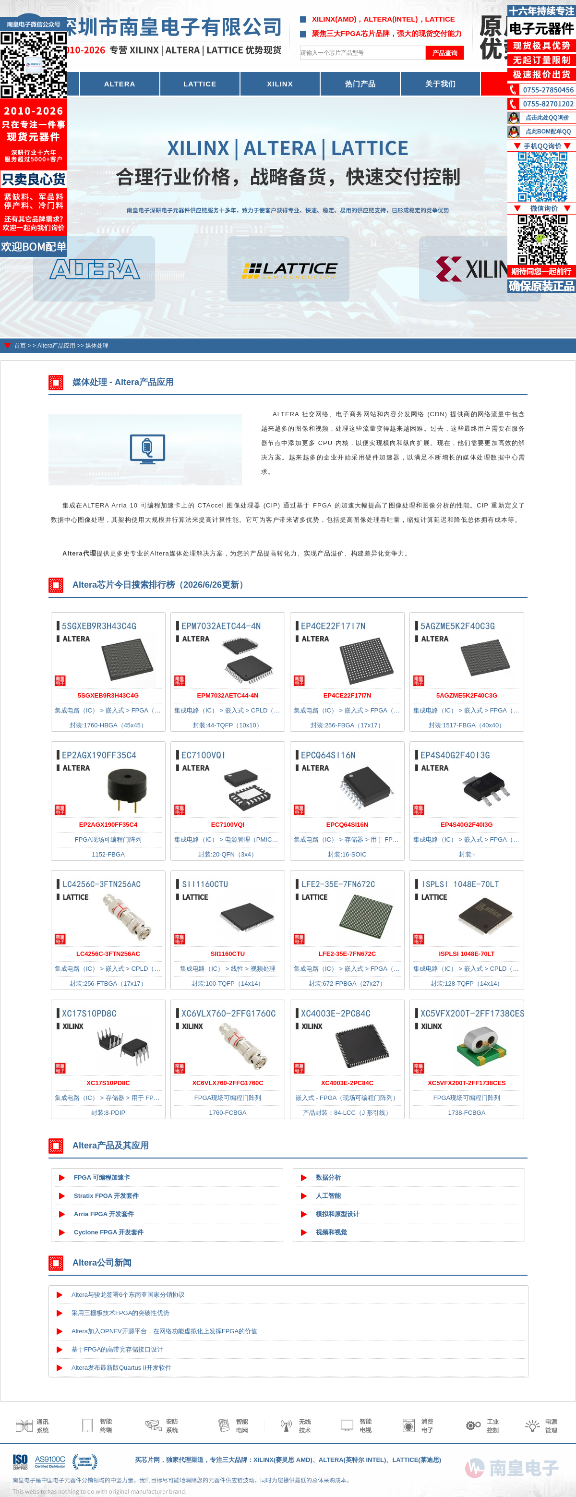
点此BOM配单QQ (548, 131)
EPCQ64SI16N (347, 824)
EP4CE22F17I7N (348, 695)
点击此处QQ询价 (547, 117)
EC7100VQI (227, 824)
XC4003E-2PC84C (347, 1083)
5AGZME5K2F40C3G (466, 695)
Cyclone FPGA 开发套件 (109, 1232)
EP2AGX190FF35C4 (108, 824)
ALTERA (120, 84)
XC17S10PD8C (108, 1083)
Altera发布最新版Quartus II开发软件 (121, 1367)
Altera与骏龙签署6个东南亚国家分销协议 (128, 1294)
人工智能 (328, 1195)
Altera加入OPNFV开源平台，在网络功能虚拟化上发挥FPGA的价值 (164, 1331)
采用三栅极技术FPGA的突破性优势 (120, 1312)
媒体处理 (96, 345)
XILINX (280, 84)
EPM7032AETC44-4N (228, 695)
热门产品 (360, 84)
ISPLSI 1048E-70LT (466, 953)
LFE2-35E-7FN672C (347, 953)
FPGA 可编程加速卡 (102, 1177)
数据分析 (328, 1177)
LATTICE (199, 84)
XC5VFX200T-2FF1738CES (467, 1083)
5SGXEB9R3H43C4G (108, 695)
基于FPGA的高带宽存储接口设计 (117, 1349)
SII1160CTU (228, 953)
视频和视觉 (331, 1232)
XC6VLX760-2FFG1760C (227, 1083)
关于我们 (440, 84)
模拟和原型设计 (338, 1214)
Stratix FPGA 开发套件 (106, 1195)
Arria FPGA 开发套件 (104, 1214)
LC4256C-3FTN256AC (108, 953)
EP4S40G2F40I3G (466, 824)
